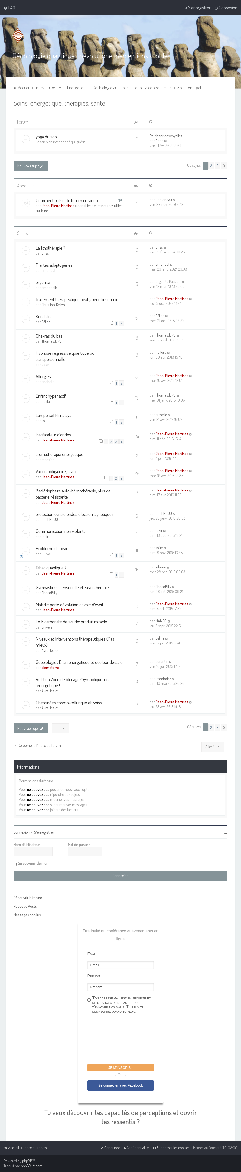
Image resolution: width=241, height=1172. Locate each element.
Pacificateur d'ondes (53, 434)
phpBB (27, 1161)
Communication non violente (61, 531)
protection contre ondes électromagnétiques (74, 514)
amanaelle (49, 287)
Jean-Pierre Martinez (58, 205)
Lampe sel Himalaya (53, 415)
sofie (159, 547)
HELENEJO (50, 519)
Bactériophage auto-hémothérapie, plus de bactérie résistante (73, 493)
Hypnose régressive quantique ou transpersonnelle (65, 356)
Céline (46, 321)
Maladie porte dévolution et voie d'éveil (69, 604)
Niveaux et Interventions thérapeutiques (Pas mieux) (75, 641)
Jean (45, 364)
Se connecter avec (120, 1085)
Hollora (161, 352)
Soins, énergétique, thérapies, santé (59, 102)
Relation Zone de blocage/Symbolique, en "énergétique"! (72, 682)
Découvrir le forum (28, 897)
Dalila (46, 401)
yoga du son (46, 136)
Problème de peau (52, 548)
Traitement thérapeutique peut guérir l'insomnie (77, 299)
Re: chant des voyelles (166, 135)
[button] (224, 165)
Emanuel (48, 270)
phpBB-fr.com (32, 1165)
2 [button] (211, 166)
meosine (48, 459)
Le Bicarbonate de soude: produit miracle (71, 621)
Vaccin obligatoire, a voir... (57, 471)
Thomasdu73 (52, 341)
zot (44, 420)
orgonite (43, 282)
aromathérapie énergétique (59, 454)
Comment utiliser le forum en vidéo (67, 200)
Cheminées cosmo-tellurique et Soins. (69, 702)
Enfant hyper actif (51, 395)
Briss (45, 253)
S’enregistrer (44, 832)
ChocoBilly (49, 592)
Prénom (93, 976)
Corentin (162, 661)
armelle (161, 414)
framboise (163, 678)
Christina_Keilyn (53, 304)
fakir (45, 536)
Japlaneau (164, 199)
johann (161, 567)
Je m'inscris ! (120, 1067)
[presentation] (124, 1039)
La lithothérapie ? (50, 247)
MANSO (161, 620)
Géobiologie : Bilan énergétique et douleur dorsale (79, 662)
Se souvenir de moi (32, 863)
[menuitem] (9, 7)
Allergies (43, 376)
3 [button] (217, 166)
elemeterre (50, 667)
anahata (48, 381)
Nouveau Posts (25, 906)
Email (91, 954)
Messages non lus (27, 914)
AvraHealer (50, 650)
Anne (159, 140)
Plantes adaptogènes (54, 265)
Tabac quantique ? (51, 568)
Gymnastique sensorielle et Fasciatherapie (72, 587)
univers (47, 626)
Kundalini (43, 316)
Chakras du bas (49, 336)
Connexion (22, 832)
